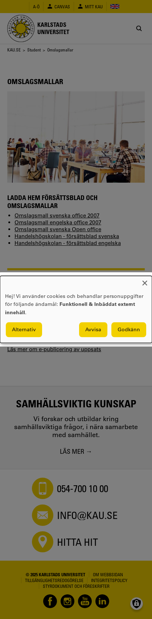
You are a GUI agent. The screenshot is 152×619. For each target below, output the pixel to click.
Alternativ (24, 330)
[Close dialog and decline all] (144, 280)
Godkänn (129, 330)
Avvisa (93, 330)
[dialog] (76, 309)
